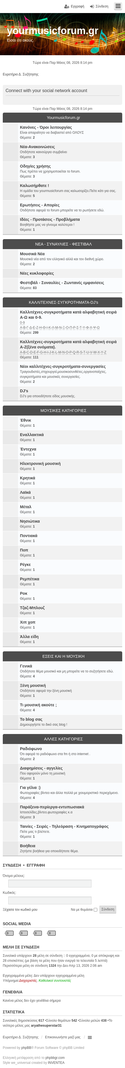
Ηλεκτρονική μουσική (40, 463)
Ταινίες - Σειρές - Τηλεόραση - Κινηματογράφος (64, 826)
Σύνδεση (12, 865)
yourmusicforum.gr (52, 30)
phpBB (26, 1048)
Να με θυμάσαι (84, 910)
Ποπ (24, 550)
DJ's (24, 391)
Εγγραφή (36, 865)
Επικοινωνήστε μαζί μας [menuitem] (63, 1037)
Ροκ (23, 593)
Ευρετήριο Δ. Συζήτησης (21, 1037)
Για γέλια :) (30, 787)
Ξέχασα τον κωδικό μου (20, 910)
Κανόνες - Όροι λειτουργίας (46, 127)
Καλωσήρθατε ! (34, 185)
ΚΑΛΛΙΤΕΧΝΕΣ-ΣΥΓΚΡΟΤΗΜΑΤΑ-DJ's (63, 302)
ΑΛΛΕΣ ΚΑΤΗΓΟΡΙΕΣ (63, 739)
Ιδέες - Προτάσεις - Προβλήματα (50, 219)
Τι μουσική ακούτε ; (38, 705)
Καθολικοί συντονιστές (55, 981)
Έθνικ (25, 420)
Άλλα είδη (29, 636)
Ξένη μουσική (33, 685)
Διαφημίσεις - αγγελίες (41, 768)
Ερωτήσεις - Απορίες (40, 205)
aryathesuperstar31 (46, 1025)
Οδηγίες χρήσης (35, 166)
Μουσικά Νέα (32, 254)
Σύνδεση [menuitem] (102, 6)
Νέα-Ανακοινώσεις (37, 147)
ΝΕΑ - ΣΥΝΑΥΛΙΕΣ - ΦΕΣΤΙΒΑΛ (63, 244)
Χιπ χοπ (27, 622)
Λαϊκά (25, 492)
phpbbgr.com (55, 1058)
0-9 (22, 323)
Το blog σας (31, 719)
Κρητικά (27, 478)
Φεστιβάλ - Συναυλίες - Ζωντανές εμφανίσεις (62, 282)
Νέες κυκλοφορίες (37, 273)
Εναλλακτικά (32, 434)
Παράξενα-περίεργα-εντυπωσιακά (52, 807)
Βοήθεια (27, 846)
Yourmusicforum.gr (63, 117)
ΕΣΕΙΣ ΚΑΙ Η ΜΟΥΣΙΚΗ (63, 656)
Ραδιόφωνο (31, 748)
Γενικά (26, 666)
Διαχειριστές (28, 981)
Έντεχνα (28, 449)
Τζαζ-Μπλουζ (32, 608)
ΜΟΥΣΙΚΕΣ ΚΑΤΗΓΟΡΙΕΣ (63, 410)
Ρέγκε (25, 564)
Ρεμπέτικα (29, 579)
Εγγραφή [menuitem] (77, 6)
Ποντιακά (28, 535)
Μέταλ (25, 507)
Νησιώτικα (30, 521)
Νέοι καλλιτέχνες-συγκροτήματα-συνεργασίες (63, 366)
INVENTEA (56, 1063)
